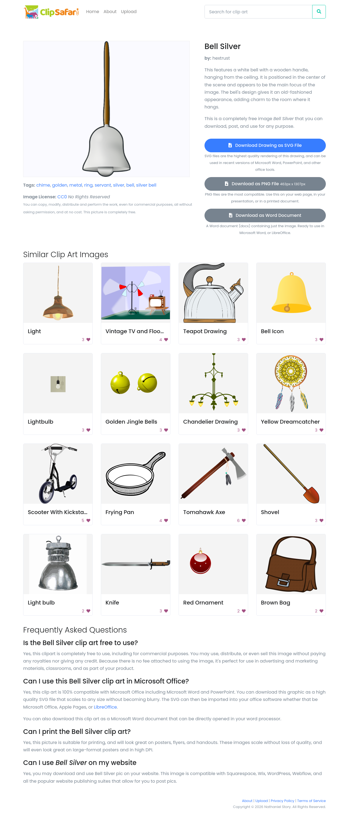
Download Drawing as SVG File (265, 145)
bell (130, 185)
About (110, 11)
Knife (112, 602)
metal (75, 185)
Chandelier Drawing (210, 422)
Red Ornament (203, 602)
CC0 (62, 197)
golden (59, 185)
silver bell (146, 185)
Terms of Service (311, 800)
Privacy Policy (282, 800)
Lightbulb (40, 422)
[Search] (258, 12)
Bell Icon (272, 331)
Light (34, 331)
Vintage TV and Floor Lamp (142, 331)
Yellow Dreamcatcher (290, 422)
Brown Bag (275, 602)
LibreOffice (105, 707)
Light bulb (41, 602)
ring (88, 185)
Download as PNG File (265, 184)
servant (103, 185)
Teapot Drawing (205, 331)
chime (43, 185)
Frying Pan (120, 512)
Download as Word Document (265, 215)
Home (92, 11)
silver (118, 185)
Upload (129, 11)
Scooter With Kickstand (59, 512)
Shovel (270, 512)
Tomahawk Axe (204, 512)
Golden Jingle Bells (131, 422)
